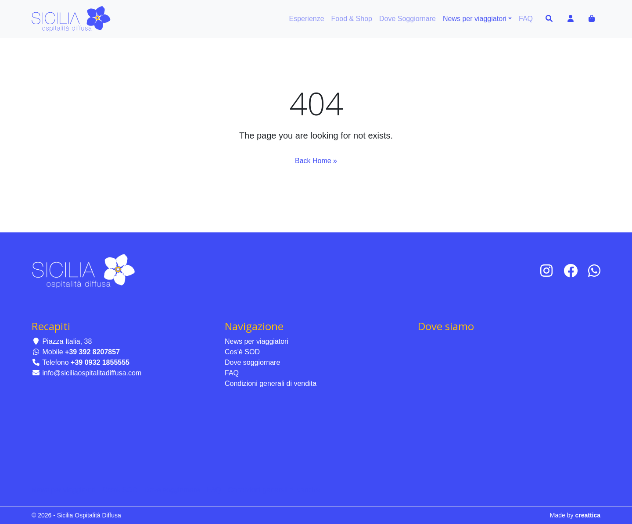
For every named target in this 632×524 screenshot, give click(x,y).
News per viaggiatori (474, 18)
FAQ (526, 18)
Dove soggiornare (252, 362)
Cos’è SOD (242, 352)
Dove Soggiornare (407, 18)
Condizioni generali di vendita (270, 383)
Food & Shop (351, 18)
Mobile (76, 352)
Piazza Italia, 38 (62, 341)
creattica (587, 515)
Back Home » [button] (316, 160)
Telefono (80, 362)
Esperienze (306, 18)
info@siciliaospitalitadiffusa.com (86, 373)
